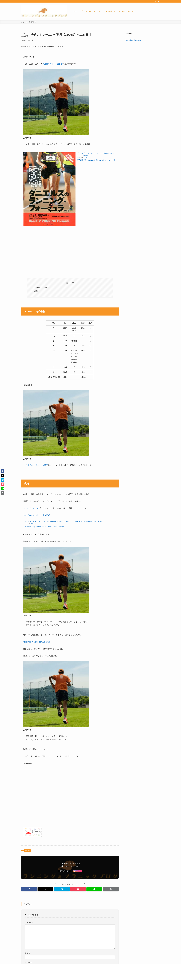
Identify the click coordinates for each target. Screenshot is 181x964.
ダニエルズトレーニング (52, 64)
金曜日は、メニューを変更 (37, 465)
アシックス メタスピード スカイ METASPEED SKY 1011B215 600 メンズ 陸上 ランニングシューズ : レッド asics (63, 521)
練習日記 (27, 850)
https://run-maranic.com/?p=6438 (36, 642)
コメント (29, 922)
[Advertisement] (70, 254)
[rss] (155, 1)
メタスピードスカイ (31, 508)
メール (28, 962)
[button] (29, 889)
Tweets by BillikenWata (133, 40)
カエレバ (85, 157)
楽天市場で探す (82, 160)
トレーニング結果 (41, 287)
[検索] (158, 1)
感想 (36, 291)
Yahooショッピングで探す (56, 527)
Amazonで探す (93, 160)
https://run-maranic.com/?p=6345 (36, 515)
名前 (27, 953)
